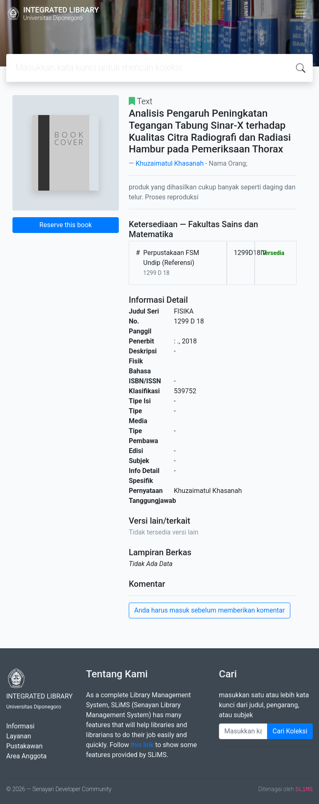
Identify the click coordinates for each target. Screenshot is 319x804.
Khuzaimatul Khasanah (169, 163)
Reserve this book (65, 225)
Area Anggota (26, 756)
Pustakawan (24, 746)
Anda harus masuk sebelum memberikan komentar (209, 610)
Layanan (18, 736)
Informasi (20, 726)
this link (142, 745)
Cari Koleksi (289, 731)
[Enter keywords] (243, 731)
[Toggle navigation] (300, 13)
